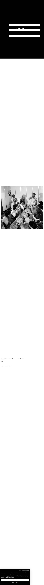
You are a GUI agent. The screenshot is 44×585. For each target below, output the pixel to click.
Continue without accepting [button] (23, 570)
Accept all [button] (15, 580)
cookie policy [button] (12, 577)
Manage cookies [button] (15, 582)
